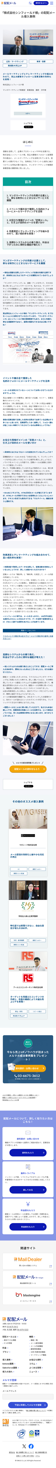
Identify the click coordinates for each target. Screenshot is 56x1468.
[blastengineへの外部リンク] (28, 1296)
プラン (5, 1352)
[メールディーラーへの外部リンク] (28, 1261)
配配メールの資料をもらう (27, 769)
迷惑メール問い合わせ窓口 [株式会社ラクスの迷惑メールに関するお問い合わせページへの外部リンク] (25, 1456)
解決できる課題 (10, 1340)
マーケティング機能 (38, 1355)
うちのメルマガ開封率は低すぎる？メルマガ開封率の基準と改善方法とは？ (28, 637)
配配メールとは (9, 1337)
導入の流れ (7, 1372)
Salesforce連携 (9, 1368)
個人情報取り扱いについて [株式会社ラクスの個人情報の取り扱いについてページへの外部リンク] (25, 1452)
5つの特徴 (8, 1343)
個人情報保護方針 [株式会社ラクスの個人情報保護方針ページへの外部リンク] (41, 1452)
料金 (4, 1348)
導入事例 (6, 1360)
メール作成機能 (37, 1346)
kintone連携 (8, 1364)
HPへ (28, 113)
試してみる (28, 1189)
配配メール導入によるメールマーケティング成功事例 (18, 1098)
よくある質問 (35, 1368)
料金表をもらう (28, 1226)
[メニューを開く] (52, 3)
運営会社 (12, 1452)
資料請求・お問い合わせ (27, 1068)
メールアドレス (9, 1391)
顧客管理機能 (36, 1349)
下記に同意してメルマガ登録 (28, 1405)
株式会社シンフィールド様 (10, 1100)
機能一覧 (34, 1340)
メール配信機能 (37, 1343)
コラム (32, 1364)
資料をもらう (41, 3)
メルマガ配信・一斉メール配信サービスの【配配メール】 (20, 1095)
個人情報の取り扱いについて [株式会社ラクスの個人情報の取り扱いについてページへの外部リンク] (36, 1410)
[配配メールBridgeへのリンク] (28, 1279)
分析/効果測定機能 (38, 1352)
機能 (31, 1337)
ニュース (33, 1372)
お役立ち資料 (35, 1360)
